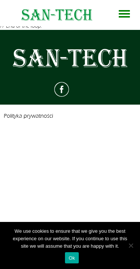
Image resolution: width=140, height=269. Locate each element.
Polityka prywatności (28, 116)
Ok (72, 258)
